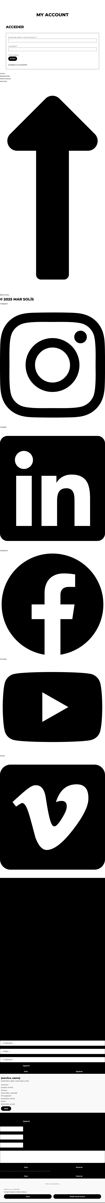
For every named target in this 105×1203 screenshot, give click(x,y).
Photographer (5, 1056)
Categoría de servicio (7, 1039)
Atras (26, 1071)
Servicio (3, 1047)
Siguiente (26, 1066)
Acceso (12, 59)
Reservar (79, 1167)
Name (2, 1125)
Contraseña (12, 46)
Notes (2, 1149)
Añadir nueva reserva (77, 1196)
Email (2, 1133)
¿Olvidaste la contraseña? (17, 65)
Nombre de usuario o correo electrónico (22, 37)
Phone (3, 1141)
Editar (6, 1109)
